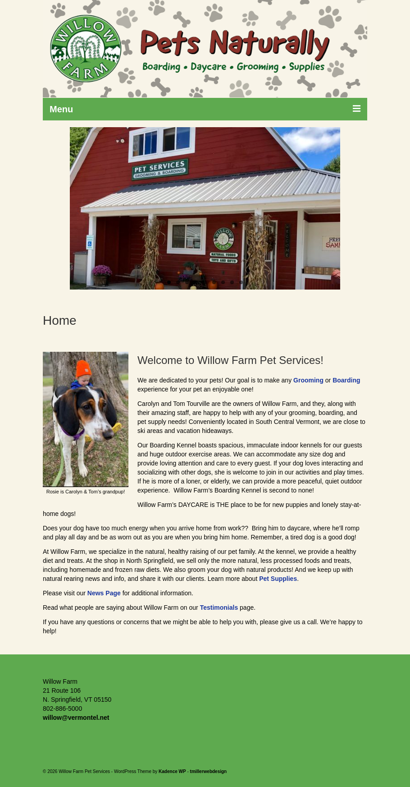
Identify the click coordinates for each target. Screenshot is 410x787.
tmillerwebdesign (208, 771)
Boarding (346, 380)
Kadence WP (172, 771)
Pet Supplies (278, 578)
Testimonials (219, 607)
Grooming (308, 380)
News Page (104, 593)
